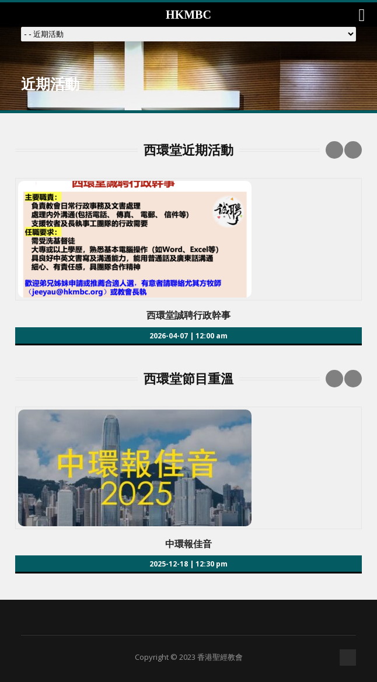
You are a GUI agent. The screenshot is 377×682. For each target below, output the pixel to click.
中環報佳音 (188, 543)
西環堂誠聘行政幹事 (188, 315)
